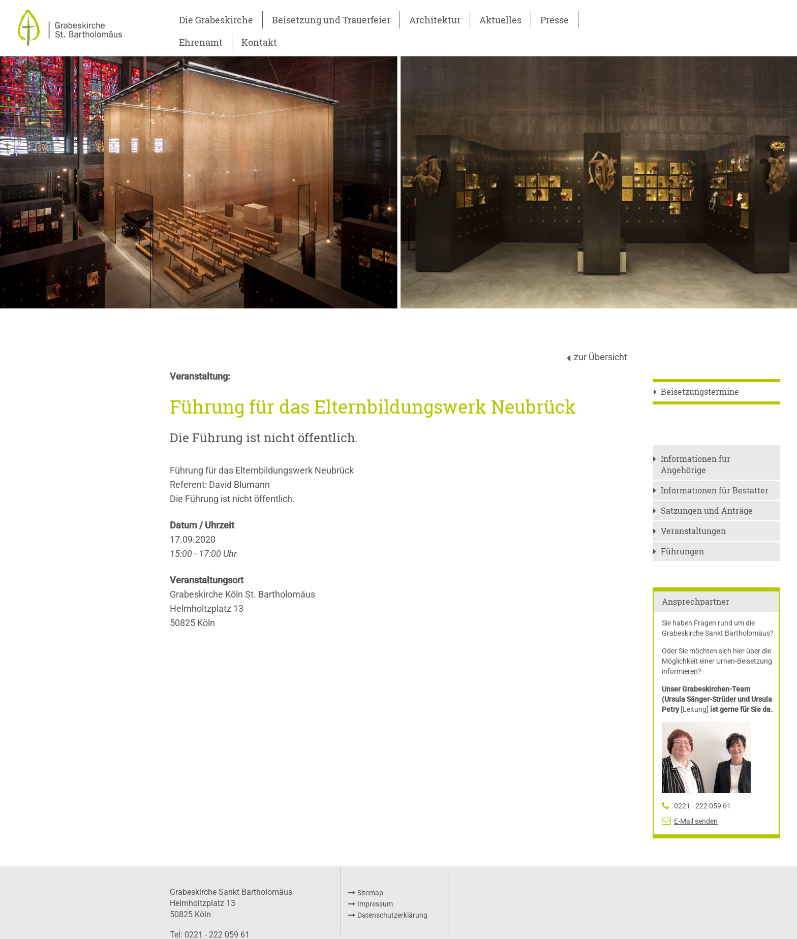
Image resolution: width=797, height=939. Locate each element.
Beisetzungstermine (700, 391)
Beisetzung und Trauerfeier (331, 20)
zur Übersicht (600, 357)
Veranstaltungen (693, 530)
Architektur (435, 20)
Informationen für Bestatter (715, 490)
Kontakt (259, 42)
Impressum (375, 904)
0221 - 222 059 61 (702, 806)
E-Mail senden (696, 821)
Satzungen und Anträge (707, 510)
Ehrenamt (201, 42)
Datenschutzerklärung (392, 915)
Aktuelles (500, 20)
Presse (554, 20)
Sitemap (370, 893)
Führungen (682, 551)
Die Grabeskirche (216, 20)
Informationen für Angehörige (695, 464)
